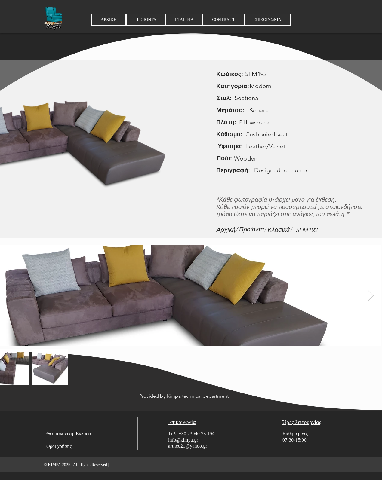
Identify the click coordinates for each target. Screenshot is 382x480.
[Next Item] (370, 295)
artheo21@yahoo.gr (187, 445)
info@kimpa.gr (183, 439)
